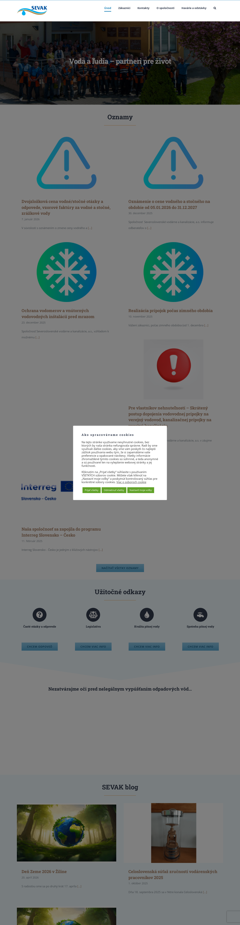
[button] (215, 8)
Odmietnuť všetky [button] (114, 490)
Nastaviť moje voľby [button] (141, 490)
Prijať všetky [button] (91, 490)
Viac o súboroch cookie (131, 482)
